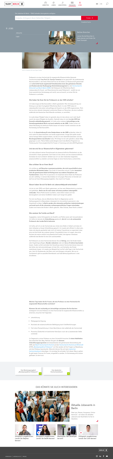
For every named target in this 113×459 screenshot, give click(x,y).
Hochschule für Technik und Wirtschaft (71, 345)
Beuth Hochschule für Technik (44, 345)
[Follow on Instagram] (97, 456)
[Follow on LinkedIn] (100, 456)
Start (7, 9)
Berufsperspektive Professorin (38, 10)
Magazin (16, 10)
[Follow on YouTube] (107, 456)
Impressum (8, 456)
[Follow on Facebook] (103, 456)
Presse (24, 456)
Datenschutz (17, 456)
